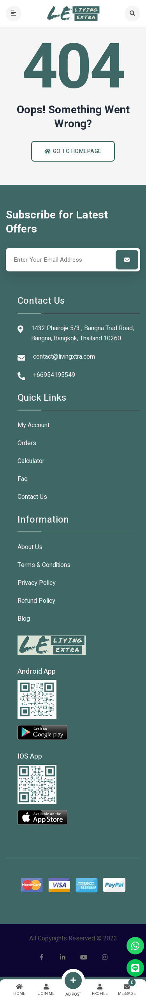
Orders (27, 443)
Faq (23, 479)
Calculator (31, 461)
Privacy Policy (37, 583)
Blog (24, 618)
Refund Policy (36, 601)
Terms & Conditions (44, 565)
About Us (30, 547)
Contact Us (32, 497)
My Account (33, 425)
